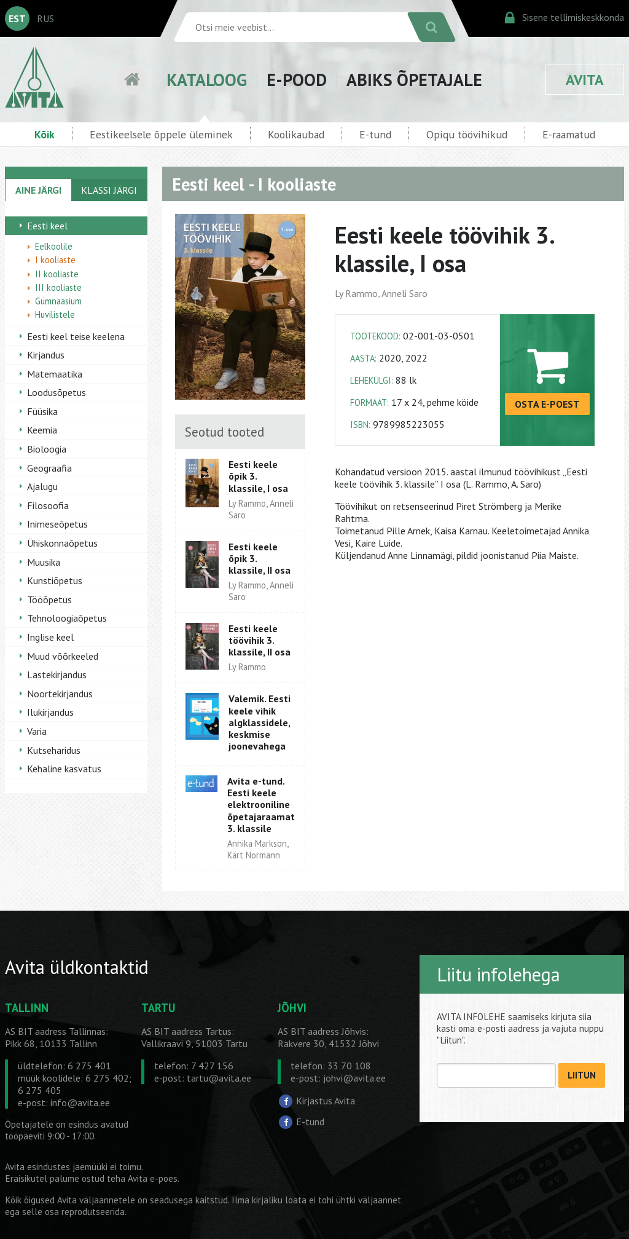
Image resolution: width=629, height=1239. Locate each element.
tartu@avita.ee (219, 1078)
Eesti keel (47, 226)
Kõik (44, 134)
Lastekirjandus (57, 674)
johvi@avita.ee (354, 1078)
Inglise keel (50, 637)
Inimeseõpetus (57, 524)
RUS (45, 18)
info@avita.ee (80, 1102)
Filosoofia (48, 505)
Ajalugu (42, 486)
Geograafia (49, 468)
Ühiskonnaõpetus (62, 543)
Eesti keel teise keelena (76, 336)
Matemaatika (54, 374)
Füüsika (42, 411)
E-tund (375, 134)
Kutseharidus (53, 750)
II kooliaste (57, 274)
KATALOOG (206, 79)
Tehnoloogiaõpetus (67, 618)
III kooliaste (58, 287)
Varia (37, 731)
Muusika (43, 562)
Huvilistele (55, 314)
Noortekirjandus (60, 693)
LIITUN (582, 1075)
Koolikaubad (296, 134)
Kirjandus (45, 355)
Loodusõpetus (56, 392)
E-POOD (297, 79)
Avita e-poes (153, 1178)
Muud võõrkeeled (62, 656)
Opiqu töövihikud (466, 134)
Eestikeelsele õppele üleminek (161, 134)
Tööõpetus (49, 599)
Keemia (42, 430)
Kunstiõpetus (54, 580)
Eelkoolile (53, 246)
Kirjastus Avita (325, 1101)
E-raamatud (568, 134)
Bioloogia (46, 449)
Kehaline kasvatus (64, 768)
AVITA (585, 79)
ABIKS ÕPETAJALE (414, 79)
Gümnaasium (58, 301)
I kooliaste (55, 260)
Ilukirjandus (50, 712)
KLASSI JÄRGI (109, 190)
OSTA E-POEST (547, 404)
